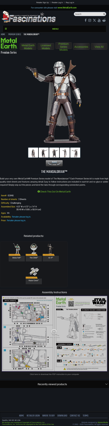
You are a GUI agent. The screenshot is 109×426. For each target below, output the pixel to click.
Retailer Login (33, 416)
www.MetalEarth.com (67, 7)
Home (21, 416)
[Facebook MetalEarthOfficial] (86, 20)
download (62, 416)
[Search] (90, 14)
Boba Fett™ (16, 258)
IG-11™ (51, 258)
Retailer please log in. (21, 216)
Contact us (75, 416)
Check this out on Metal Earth (54, 191)
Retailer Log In (57, 3)
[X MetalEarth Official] (94, 20)
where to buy (48, 416)
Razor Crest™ (34, 281)
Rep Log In (70, 3)
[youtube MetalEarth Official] (99, 20)
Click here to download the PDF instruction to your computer (54, 374)
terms (86, 416)
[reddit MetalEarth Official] (104, 20)
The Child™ (34, 258)
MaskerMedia (103, 422)
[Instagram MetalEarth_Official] (89, 20)
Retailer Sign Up (42, 3)
